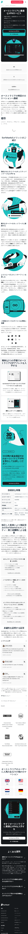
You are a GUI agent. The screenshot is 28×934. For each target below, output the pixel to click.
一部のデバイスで (20, 519)
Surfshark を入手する (14, 838)
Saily (2, 930)
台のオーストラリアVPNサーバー (14, 69)
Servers (7, 5)
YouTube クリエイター (19, 932)
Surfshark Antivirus (4, 917)
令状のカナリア (18, 920)
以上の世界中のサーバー (14, 89)
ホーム (2, 5)
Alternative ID (3, 913)
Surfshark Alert (4, 915)
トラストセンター (18, 915)
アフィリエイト (18, 930)
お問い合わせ (17, 924)
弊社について (17, 910)
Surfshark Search (4, 920)
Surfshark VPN (4, 910)
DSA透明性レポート (18, 922)
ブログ (16, 917)
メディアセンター (18, 913)
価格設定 (2, 922)
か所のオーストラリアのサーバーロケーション (14, 79)
